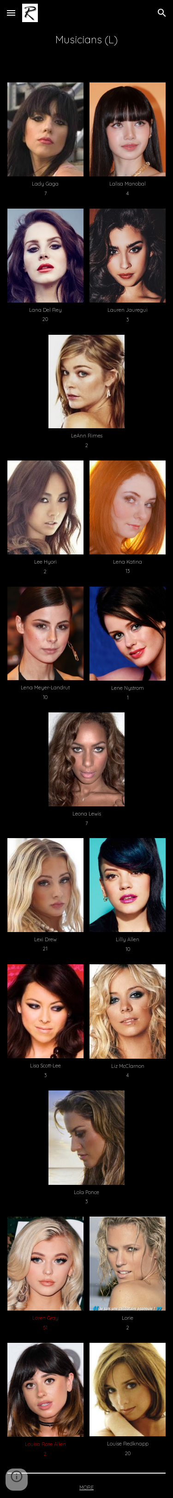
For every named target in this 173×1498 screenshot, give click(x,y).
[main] (86, 39)
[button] (11, 12)
